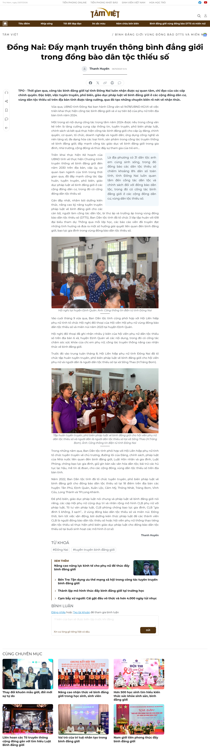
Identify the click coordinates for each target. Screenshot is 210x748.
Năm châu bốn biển (127, 23)
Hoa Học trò (157, 2)
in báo (112, 83)
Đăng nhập (58, 612)
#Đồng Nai (60, 549)
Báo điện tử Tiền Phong (105, 13)
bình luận (119, 83)
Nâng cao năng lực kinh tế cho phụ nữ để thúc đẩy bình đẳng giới (91, 567)
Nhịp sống (47, 23)
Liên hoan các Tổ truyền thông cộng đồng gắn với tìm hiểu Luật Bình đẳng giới (27, 741)
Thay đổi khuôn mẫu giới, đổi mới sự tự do (27, 694)
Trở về (6, 128)
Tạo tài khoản (81, 612)
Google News (204, 34)
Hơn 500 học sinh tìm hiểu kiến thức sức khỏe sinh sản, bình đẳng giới (137, 696)
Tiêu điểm (24, 23)
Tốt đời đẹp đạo (72, 23)
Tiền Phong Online (75, 2)
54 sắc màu (98, 23)
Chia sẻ (6, 101)
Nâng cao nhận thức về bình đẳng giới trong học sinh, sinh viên (83, 694)
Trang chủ (5, 23)
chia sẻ (90, 83)
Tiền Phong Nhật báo (104, 2)
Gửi (148, 630)
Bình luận (6, 119)
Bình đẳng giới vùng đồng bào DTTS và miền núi (178, 23)
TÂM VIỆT (10, 34)
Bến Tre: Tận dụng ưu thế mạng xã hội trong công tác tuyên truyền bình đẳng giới (108, 581)
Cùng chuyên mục (22, 654)
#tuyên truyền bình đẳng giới (94, 549)
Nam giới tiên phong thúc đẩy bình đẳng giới (136, 739)
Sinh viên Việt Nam (133, 2)
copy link (105, 83)
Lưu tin (6, 110)
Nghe (6, 92)
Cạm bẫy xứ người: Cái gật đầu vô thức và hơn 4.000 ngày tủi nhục (107, 598)
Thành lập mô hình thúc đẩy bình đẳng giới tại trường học (101, 591)
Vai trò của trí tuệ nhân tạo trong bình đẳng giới (82, 739)
